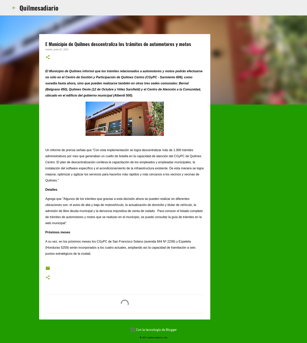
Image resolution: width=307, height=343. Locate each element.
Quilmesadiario (38, 7)
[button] (47, 57)
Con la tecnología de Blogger (153, 329)
